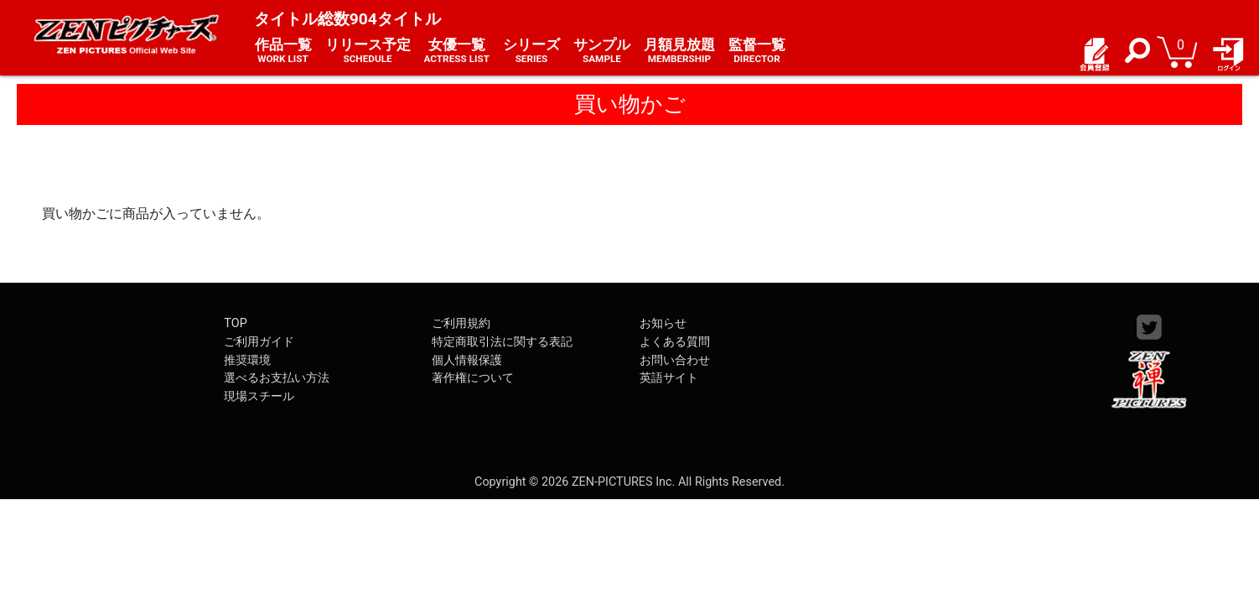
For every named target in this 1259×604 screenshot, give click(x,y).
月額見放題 (679, 51)
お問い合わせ (675, 360)
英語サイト (669, 378)
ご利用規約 (461, 323)
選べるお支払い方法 (276, 378)
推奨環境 (247, 360)
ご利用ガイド (259, 342)
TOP (235, 323)
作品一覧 (283, 51)
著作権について (473, 378)
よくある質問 (675, 342)
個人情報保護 (467, 360)
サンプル (601, 51)
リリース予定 (368, 51)
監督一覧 (756, 51)
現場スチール (259, 396)
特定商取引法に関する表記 (502, 342)
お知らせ (663, 323)
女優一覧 (457, 51)
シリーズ (531, 51)
